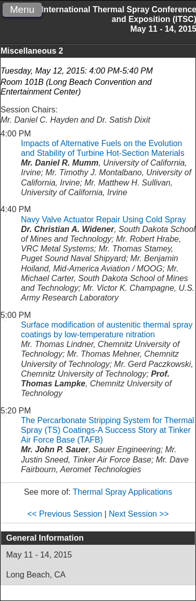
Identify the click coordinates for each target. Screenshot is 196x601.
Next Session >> (138, 514)
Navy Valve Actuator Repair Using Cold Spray (103, 219)
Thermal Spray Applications (123, 492)
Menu (22, 9)
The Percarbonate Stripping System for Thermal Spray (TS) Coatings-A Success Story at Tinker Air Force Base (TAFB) (107, 430)
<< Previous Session (64, 514)
